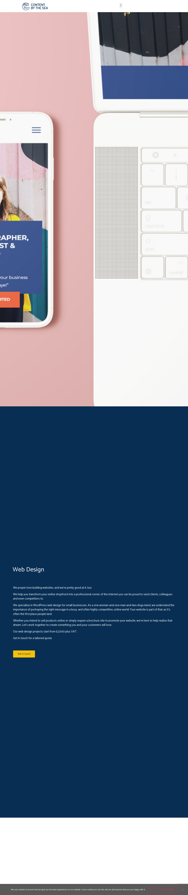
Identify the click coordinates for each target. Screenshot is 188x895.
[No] (183, 889)
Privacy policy (167, 889)
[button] (120, 5)
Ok (151, 889)
